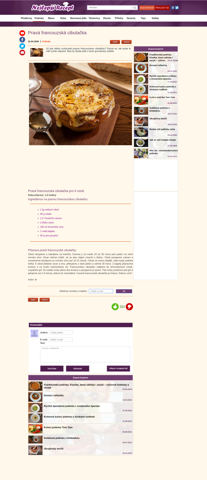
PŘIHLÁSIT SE (162, 8)
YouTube (51, 368)
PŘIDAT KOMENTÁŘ (118, 368)
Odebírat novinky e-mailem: (86, 291)
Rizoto (107, 18)
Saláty (155, 18)
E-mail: (56, 339)
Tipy (143, 18)
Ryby (63, 18)
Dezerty (131, 18)
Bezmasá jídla (78, 18)
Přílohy (119, 18)
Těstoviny (94, 18)
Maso (51, 18)
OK (124, 291)
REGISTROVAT (147, 8)
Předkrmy (26, 18)
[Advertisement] (155, 235)
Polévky (39, 18)
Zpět (115, 42)
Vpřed (126, 42)
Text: (42, 343)
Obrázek (77, 368)
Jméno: (56, 332)
